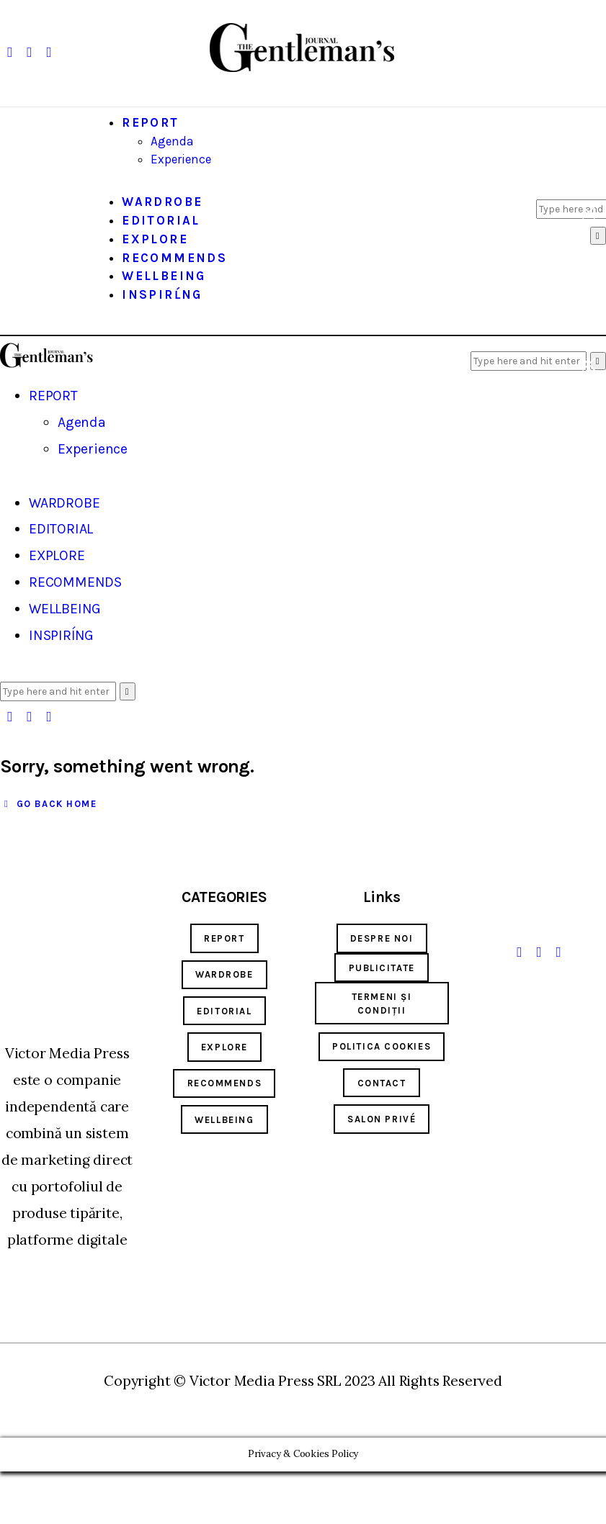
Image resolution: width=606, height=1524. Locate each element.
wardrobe (224, 974)
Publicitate (382, 967)
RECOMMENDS (224, 1083)
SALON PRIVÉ (381, 1119)
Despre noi (382, 938)
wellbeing (224, 1119)
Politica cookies (381, 1046)
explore (224, 1047)
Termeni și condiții (382, 1003)
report (224, 938)
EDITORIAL (224, 1011)
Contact (381, 1083)
